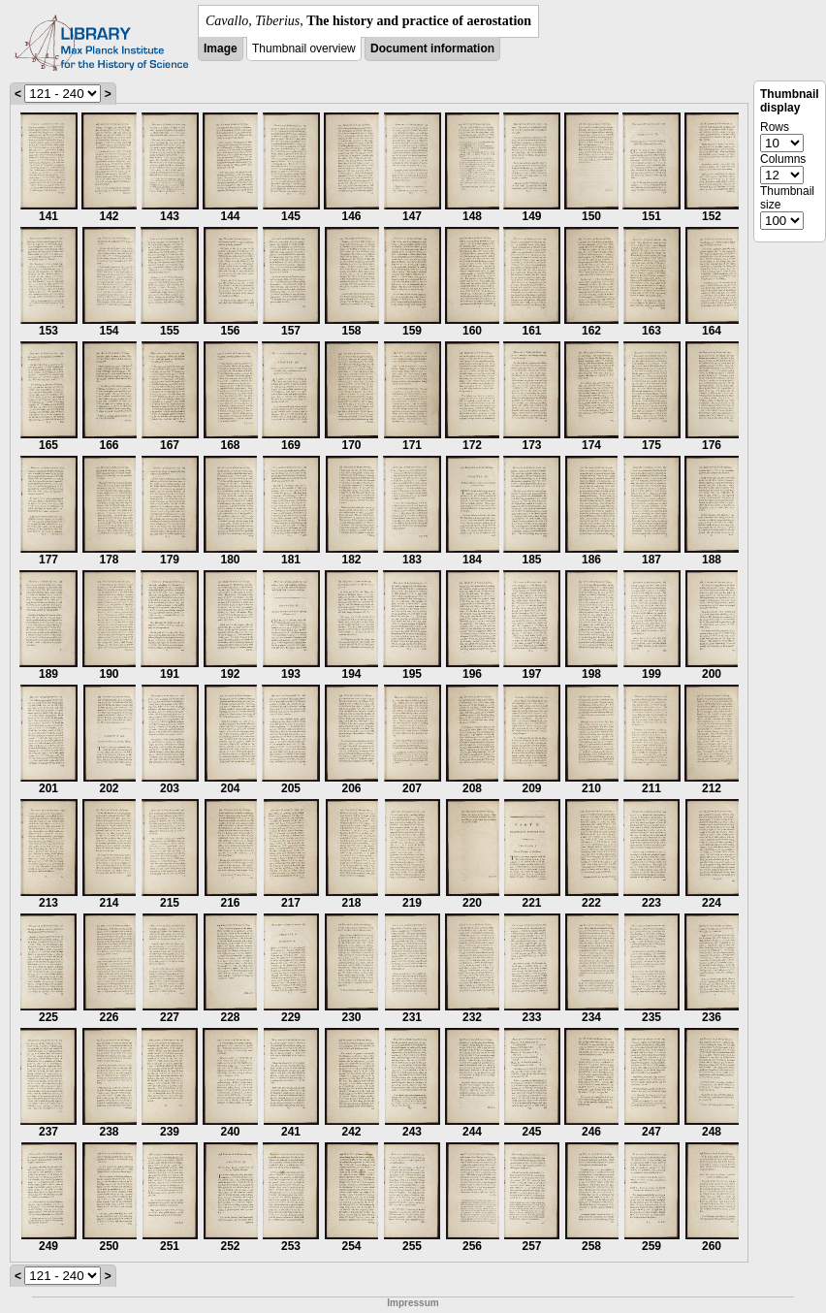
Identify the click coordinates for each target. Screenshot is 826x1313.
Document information (432, 48)
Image (221, 48)
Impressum (412, 1302)
